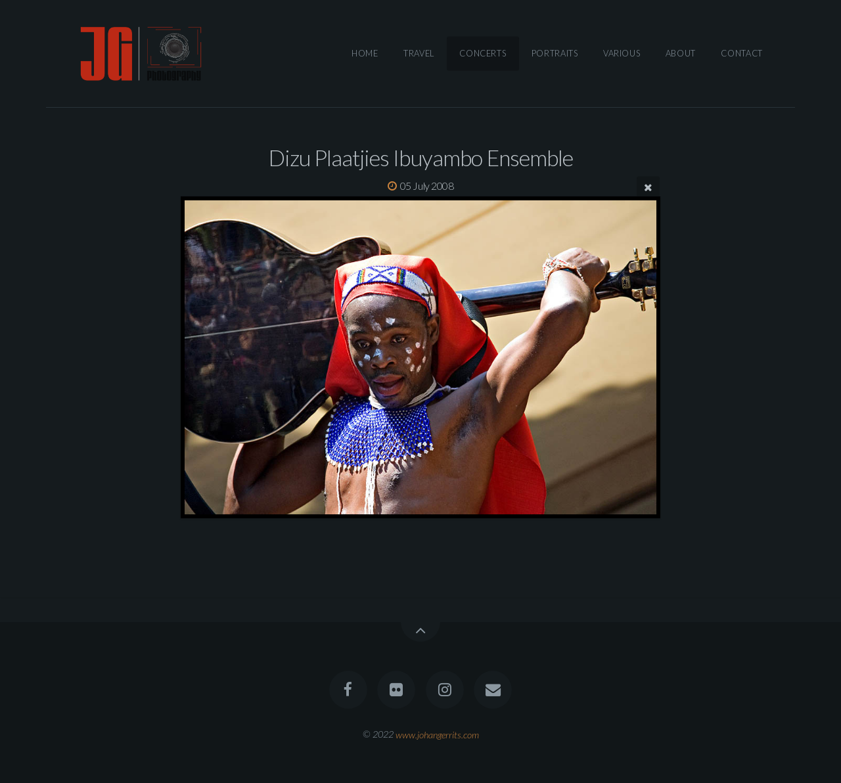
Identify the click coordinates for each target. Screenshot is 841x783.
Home (365, 53)
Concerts (482, 53)
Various (621, 53)
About (681, 53)
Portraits (555, 53)
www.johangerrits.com (437, 734)
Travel (418, 53)
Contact (741, 53)
